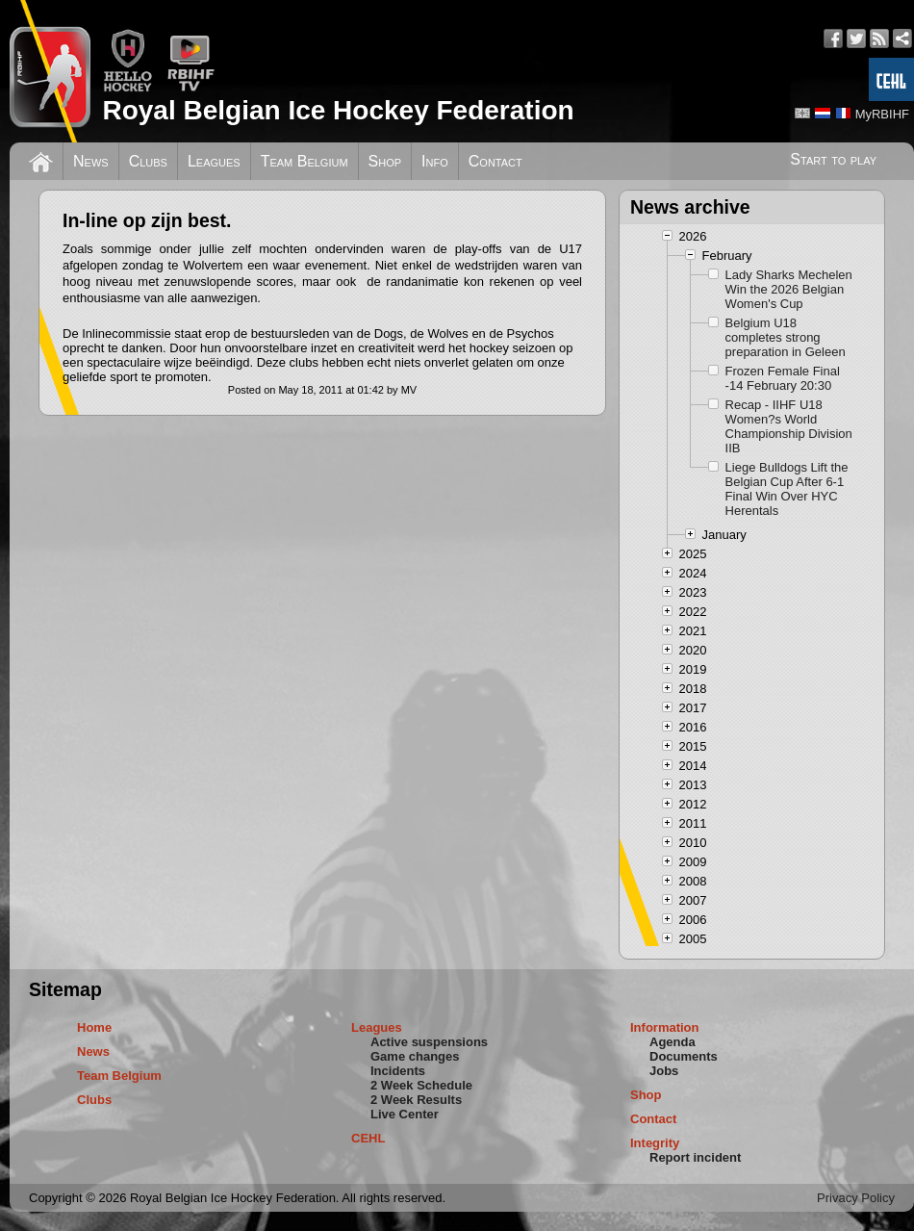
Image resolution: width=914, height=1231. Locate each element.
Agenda (672, 1042)
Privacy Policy (856, 1198)
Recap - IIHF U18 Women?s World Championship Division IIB (788, 426)
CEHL (368, 1138)
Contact (495, 161)
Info (434, 161)
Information (664, 1027)
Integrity (654, 1143)
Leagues (214, 161)
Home (94, 1027)
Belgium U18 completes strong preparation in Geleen (785, 337)
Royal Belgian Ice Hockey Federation (337, 110)
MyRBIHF (882, 114)
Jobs (663, 1071)
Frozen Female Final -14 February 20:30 (782, 378)
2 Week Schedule (421, 1085)
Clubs (148, 161)
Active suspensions (429, 1042)
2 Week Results (416, 1099)
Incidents (397, 1071)
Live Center (404, 1114)
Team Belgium (304, 161)
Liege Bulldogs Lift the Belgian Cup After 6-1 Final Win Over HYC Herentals (787, 489)
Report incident (695, 1157)
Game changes (415, 1056)
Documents (683, 1056)
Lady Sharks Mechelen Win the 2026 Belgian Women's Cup (788, 289)
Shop (385, 161)
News (91, 161)
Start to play (833, 159)
